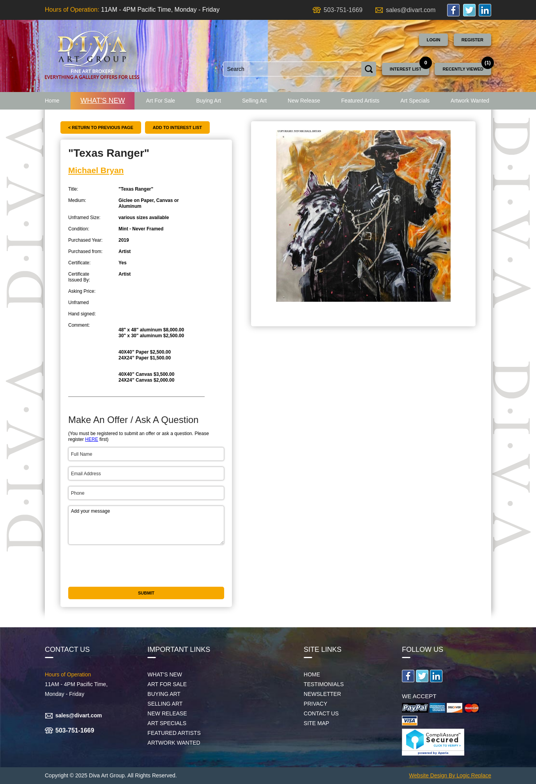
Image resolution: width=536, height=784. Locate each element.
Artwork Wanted (470, 100)
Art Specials (415, 100)
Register (472, 39)
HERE (91, 439)
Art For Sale (160, 100)
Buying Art (208, 100)
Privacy (315, 704)
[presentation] (127, 565)
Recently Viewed (462, 69)
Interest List (405, 69)
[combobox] (292, 69)
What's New (102, 100)
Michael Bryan (96, 170)
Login (433, 39)
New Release (304, 100)
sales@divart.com (410, 10)
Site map (316, 723)
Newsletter (322, 694)
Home (52, 100)
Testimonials (324, 684)
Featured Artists (360, 100)
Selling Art (254, 100)
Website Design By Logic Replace (450, 775)
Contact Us (321, 713)
